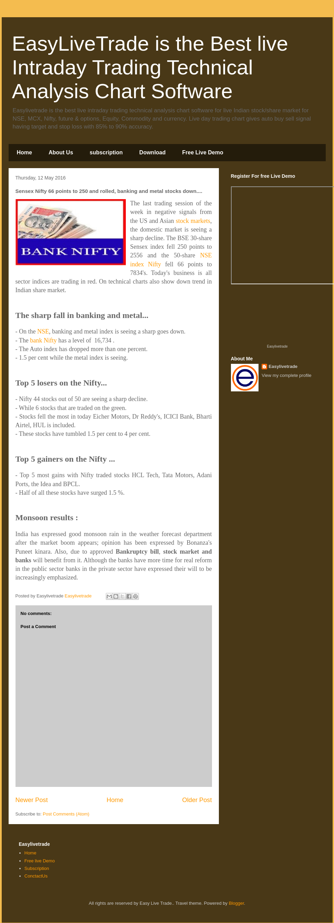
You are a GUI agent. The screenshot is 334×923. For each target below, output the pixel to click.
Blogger (236, 903)
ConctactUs (36, 876)
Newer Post (32, 800)
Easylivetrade (277, 346)
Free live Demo (39, 860)
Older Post (197, 800)
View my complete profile (286, 375)
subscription (106, 152)
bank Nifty (43, 340)
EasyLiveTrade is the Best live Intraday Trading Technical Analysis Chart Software (150, 67)
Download (152, 152)
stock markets (193, 220)
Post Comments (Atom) (66, 814)
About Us (61, 152)
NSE (43, 331)
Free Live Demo (202, 152)
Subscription (36, 868)
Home (24, 152)
